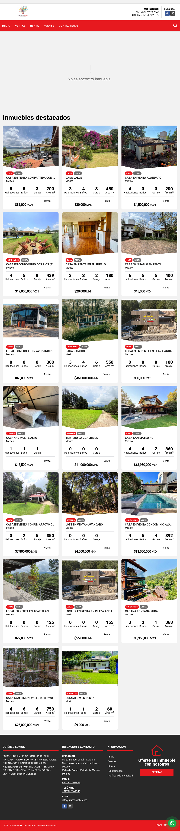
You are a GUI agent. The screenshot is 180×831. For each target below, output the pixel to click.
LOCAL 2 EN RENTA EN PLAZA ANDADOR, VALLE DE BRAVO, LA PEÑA (90, 611)
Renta (34, 25)
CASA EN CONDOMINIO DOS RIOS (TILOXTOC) (30, 264)
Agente (49, 25)
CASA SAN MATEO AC (139, 438)
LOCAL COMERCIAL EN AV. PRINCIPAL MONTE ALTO (30, 351)
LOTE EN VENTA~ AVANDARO (84, 524)
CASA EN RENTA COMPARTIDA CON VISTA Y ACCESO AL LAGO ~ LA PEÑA (30, 177)
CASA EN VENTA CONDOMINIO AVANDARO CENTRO (149, 524)
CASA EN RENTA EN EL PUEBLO (86, 264)
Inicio (6, 25)
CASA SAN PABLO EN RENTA (143, 264)
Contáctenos (69, 25)
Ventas (20, 25)
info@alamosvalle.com (74, 800)
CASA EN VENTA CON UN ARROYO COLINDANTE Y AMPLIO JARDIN (30, 524)
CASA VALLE (74, 177)
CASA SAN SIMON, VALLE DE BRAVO (29, 698)
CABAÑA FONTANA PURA (141, 611)
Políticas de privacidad (120, 775)
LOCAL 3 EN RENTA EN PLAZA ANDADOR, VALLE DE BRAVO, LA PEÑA (149, 351)
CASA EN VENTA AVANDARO (143, 177)
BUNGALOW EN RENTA (80, 698)
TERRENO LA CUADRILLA (82, 438)
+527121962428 (146, 15)
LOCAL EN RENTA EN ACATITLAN (27, 611)
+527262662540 (150, 12)
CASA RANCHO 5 (76, 351)
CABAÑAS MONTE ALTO (21, 438)
